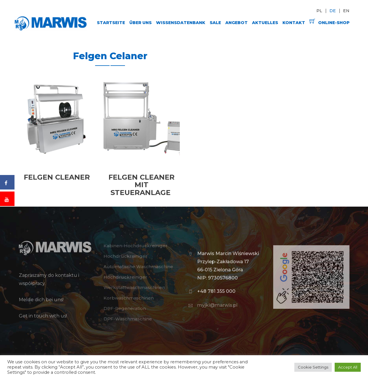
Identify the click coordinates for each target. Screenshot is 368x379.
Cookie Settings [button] (313, 367)
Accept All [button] (347, 367)
